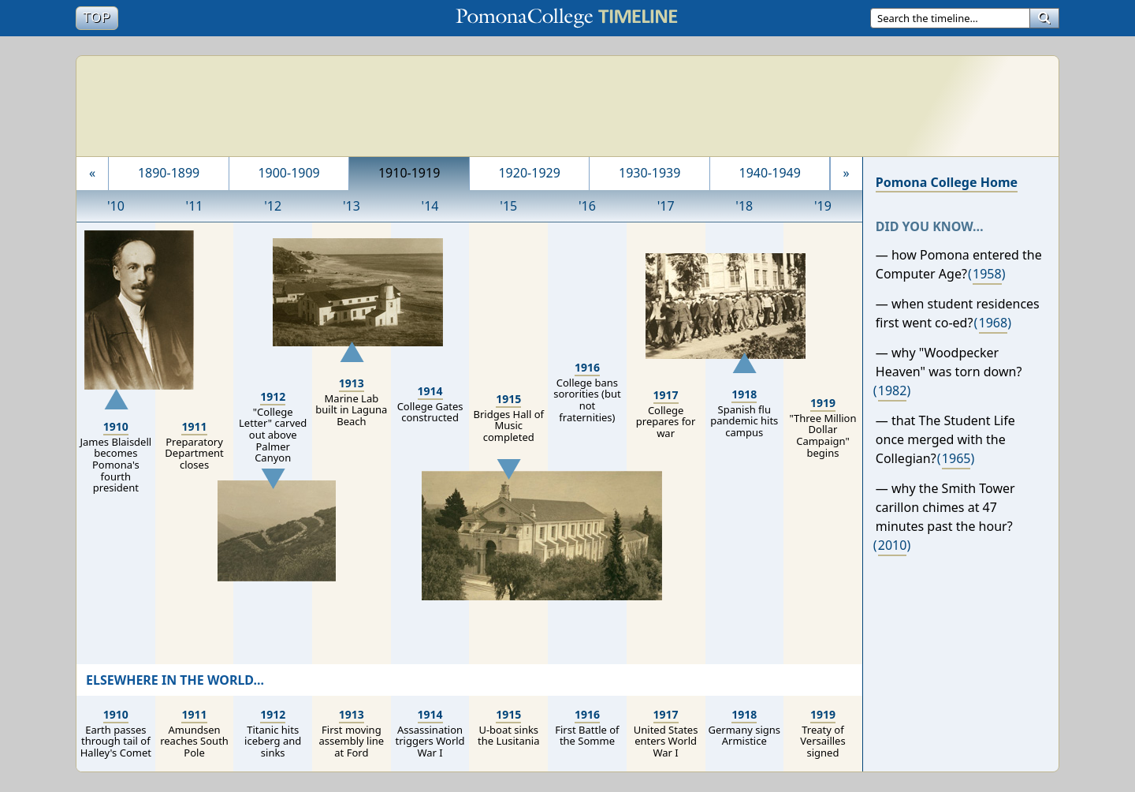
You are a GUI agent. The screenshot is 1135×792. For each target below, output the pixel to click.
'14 (430, 206)
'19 (823, 206)
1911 (194, 426)
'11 (194, 206)
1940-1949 (770, 172)
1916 (587, 367)
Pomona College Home (947, 182)
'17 (666, 206)
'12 (272, 206)
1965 (956, 458)
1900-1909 (288, 172)
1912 (272, 396)
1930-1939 (649, 172)
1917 (666, 394)
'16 (587, 206)
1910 (115, 426)
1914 (430, 390)
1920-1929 (529, 172)
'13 (351, 206)
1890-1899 (168, 172)
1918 (744, 394)
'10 (116, 206)
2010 (892, 545)
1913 (351, 382)
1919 (822, 402)
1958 (987, 273)
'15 (508, 206)
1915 (508, 398)
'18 (744, 206)
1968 (993, 322)
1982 (892, 390)
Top (100, 16)
